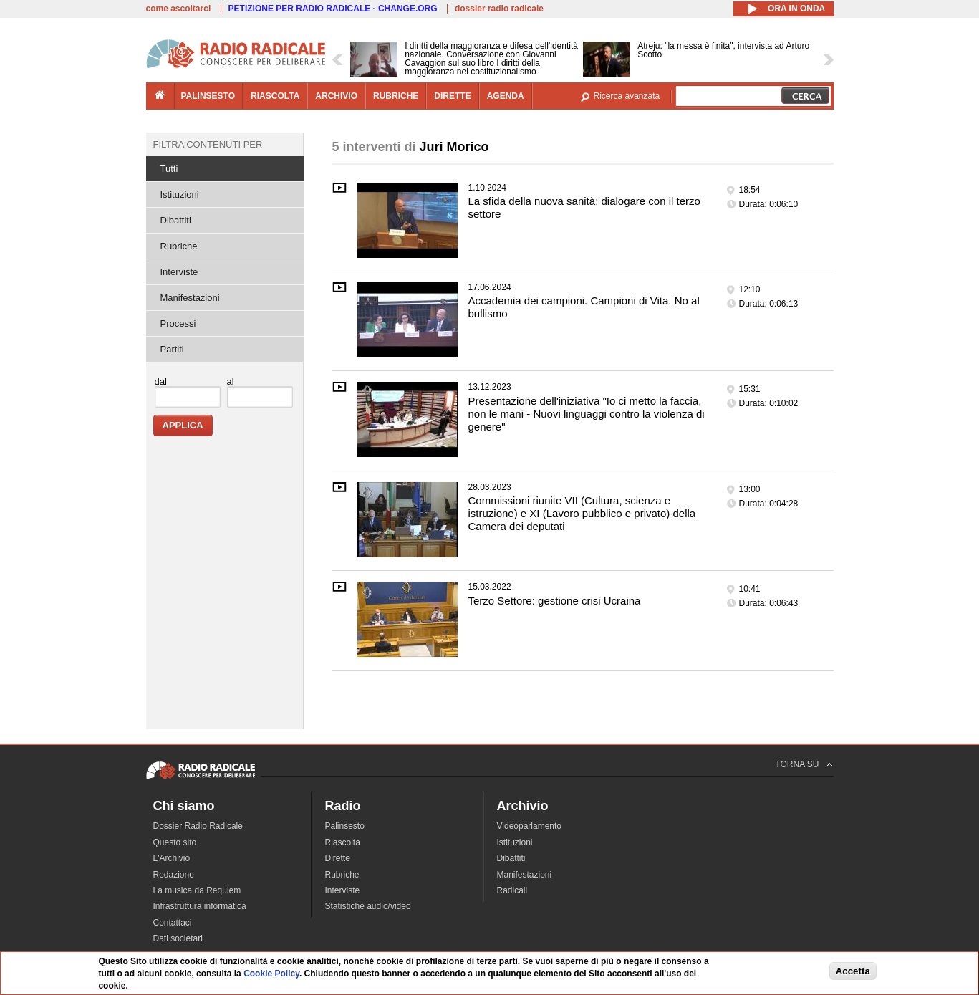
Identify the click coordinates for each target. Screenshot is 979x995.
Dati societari (178, 938)
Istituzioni (179, 194)
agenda (505, 96)
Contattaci (172, 923)
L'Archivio (172, 858)
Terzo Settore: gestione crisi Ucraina (554, 601)
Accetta (853, 971)
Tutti (169, 168)
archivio (336, 96)
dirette (452, 96)
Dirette (337, 858)
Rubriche (179, 246)
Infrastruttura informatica (199, 906)
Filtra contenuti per (208, 144)
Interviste (179, 271)
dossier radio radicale (499, 9)
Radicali (512, 890)
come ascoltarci (178, 9)
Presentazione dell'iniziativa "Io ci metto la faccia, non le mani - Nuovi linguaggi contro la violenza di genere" (586, 414)
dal (161, 381)
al (230, 381)
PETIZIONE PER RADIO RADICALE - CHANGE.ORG (333, 9)
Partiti (172, 349)
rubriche (395, 96)
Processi (178, 323)
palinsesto (208, 96)
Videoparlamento (529, 826)
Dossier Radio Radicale (198, 826)
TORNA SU (797, 764)
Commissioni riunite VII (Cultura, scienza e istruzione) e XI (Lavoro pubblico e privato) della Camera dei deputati (582, 513)
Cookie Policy (271, 975)
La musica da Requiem (197, 890)
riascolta (275, 96)
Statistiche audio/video (368, 906)
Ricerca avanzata (627, 96)
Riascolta (342, 842)
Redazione (173, 875)
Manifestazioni (190, 297)
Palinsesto (345, 826)
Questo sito (175, 842)
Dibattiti (175, 220)
